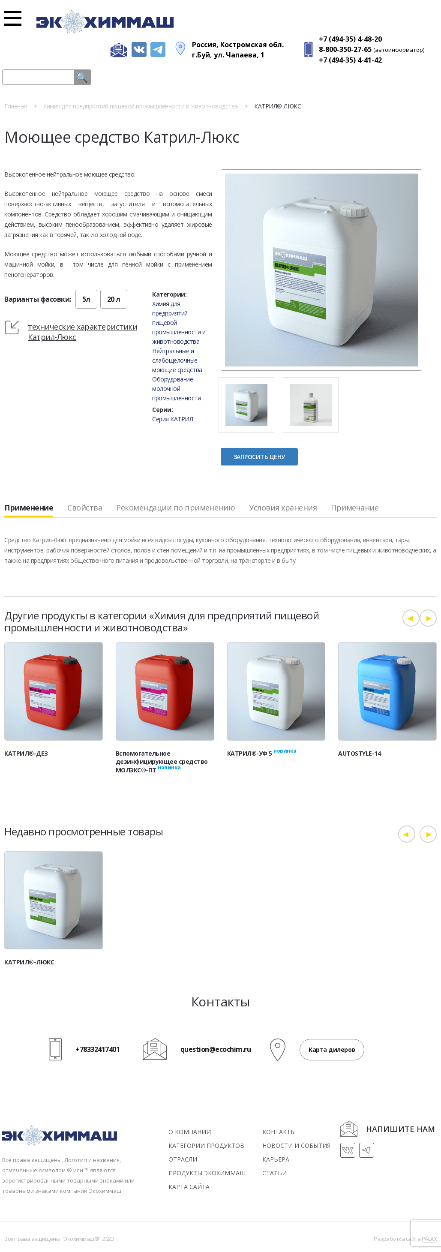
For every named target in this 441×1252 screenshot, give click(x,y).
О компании (189, 1132)
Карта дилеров (332, 1049)
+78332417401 (97, 1049)
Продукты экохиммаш (207, 1173)
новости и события (296, 1145)
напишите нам (400, 1129)
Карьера (275, 1159)
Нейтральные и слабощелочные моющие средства (177, 360)
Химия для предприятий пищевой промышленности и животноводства (140, 106)
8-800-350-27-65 (345, 49)
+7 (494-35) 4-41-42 (350, 60)
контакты (279, 1132)
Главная (15, 106)
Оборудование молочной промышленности (176, 388)
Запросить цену (259, 457)
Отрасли (182, 1159)
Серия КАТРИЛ (172, 419)
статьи (274, 1173)
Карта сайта (189, 1187)
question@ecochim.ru (215, 1049)
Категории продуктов (206, 1145)
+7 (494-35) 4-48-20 (350, 39)
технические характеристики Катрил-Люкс (82, 331)
